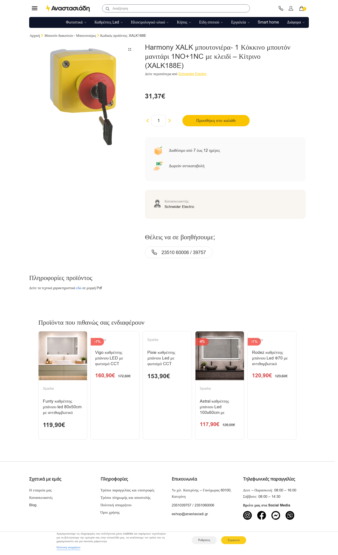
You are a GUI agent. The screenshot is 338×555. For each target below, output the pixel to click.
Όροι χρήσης (110, 513)
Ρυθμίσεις (204, 540)
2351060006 (204, 505)
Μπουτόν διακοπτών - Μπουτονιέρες (70, 35)
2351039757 (181, 505)
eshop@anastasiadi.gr (190, 514)
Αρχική (35, 35)
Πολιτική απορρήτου (116, 505)
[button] (129, 49)
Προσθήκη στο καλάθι (214, 120)
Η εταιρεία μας (40, 490)
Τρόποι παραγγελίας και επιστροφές (128, 490)
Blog (32, 505)
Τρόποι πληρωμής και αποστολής (126, 498)
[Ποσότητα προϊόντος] (158, 120)
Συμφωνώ (234, 540)
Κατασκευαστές (41, 498)
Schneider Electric (192, 74)
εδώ (79, 288)
